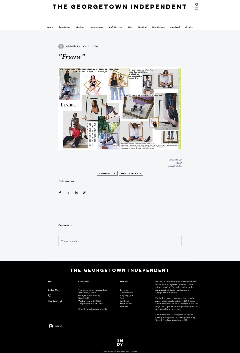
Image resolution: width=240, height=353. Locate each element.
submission (107, 173)
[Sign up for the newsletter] (196, 8)
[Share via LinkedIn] (76, 192)
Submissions (66, 181)
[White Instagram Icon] (49, 295)
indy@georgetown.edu (96, 309)
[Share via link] (84, 192)
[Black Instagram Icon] (196, 4)
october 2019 (131, 173)
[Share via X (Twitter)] (68, 192)
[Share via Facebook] (60, 192)
